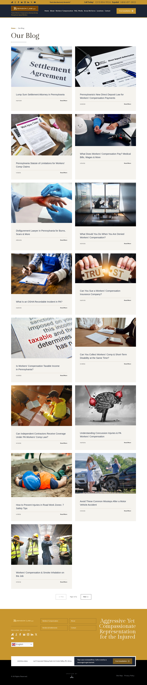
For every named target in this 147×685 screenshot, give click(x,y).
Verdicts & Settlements (49, 628)
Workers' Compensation (50, 621)
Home (13, 28)
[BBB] (15, 2)
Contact (73, 628)
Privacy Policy (129, 676)
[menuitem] (119, 675)
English (17, 644)
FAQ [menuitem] (75, 11)
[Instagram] (25, 2)
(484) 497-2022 (128, 2)
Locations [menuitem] (100, 11)
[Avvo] (12, 2)
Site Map (119, 676)
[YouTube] (35, 2)
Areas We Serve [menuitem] (90, 11)
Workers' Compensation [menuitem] (64, 11)
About (73, 621)
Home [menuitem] (47, 11)
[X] (31, 2)
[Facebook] (18, 2)
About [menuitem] (52, 11)
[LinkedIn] (28, 2)
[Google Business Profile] (22, 2)
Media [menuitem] (80, 11)
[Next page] (86, 597)
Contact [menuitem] (107, 11)
